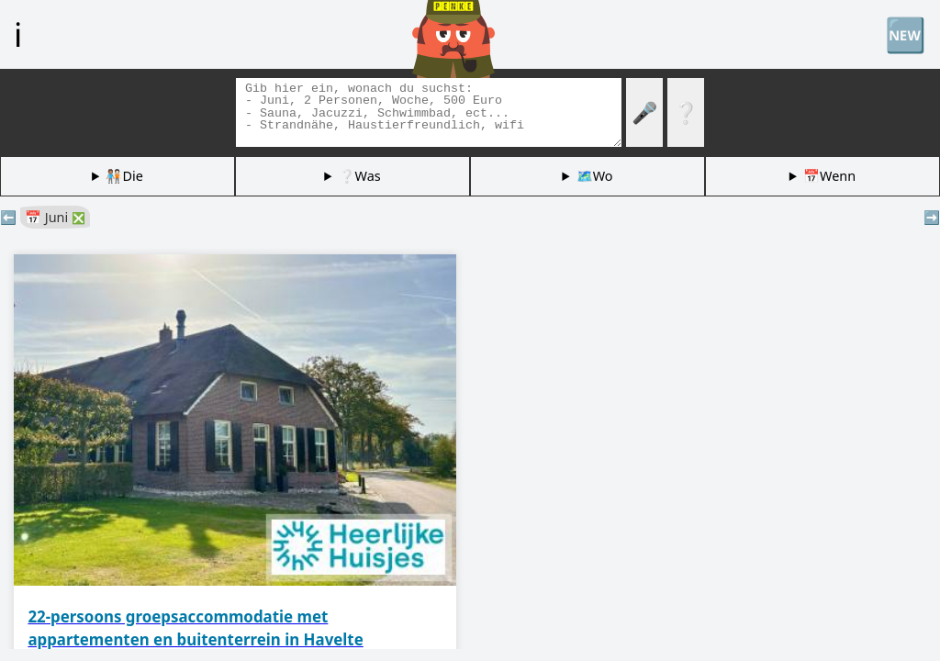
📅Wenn (829, 176)
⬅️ (8, 217)
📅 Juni (55, 217)
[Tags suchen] (428, 112)
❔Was (360, 176)
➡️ (931, 217)
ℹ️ (18, 34)
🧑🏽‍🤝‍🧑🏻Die (124, 176)
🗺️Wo (594, 176)
